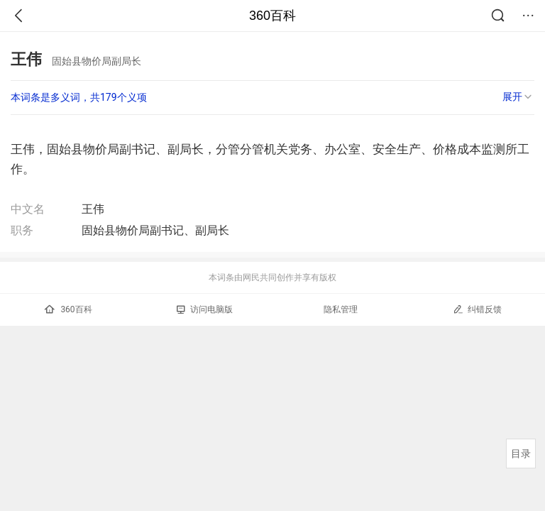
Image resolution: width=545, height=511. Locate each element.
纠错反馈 (477, 309)
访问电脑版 (205, 309)
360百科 (272, 16)
